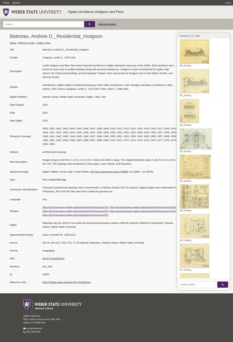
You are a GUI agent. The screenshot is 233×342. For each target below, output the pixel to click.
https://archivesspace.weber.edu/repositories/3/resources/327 (76, 215)
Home (6, 2)
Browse (16, 2)
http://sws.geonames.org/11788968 (109, 171)
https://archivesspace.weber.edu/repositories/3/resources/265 (143, 207)
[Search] (43, 24)
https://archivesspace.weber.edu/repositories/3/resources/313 (76, 211)
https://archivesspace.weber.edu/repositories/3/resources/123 (76, 207)
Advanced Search (107, 24)
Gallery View (43, 43)
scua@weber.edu (32, 328)
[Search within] (197, 285)
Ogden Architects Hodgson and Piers (96, 12)
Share (13, 43)
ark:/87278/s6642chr (54, 258)
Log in (228, 2)
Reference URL (26, 43)
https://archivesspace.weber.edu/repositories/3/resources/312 (143, 211)
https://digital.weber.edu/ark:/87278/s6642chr (67, 282)
